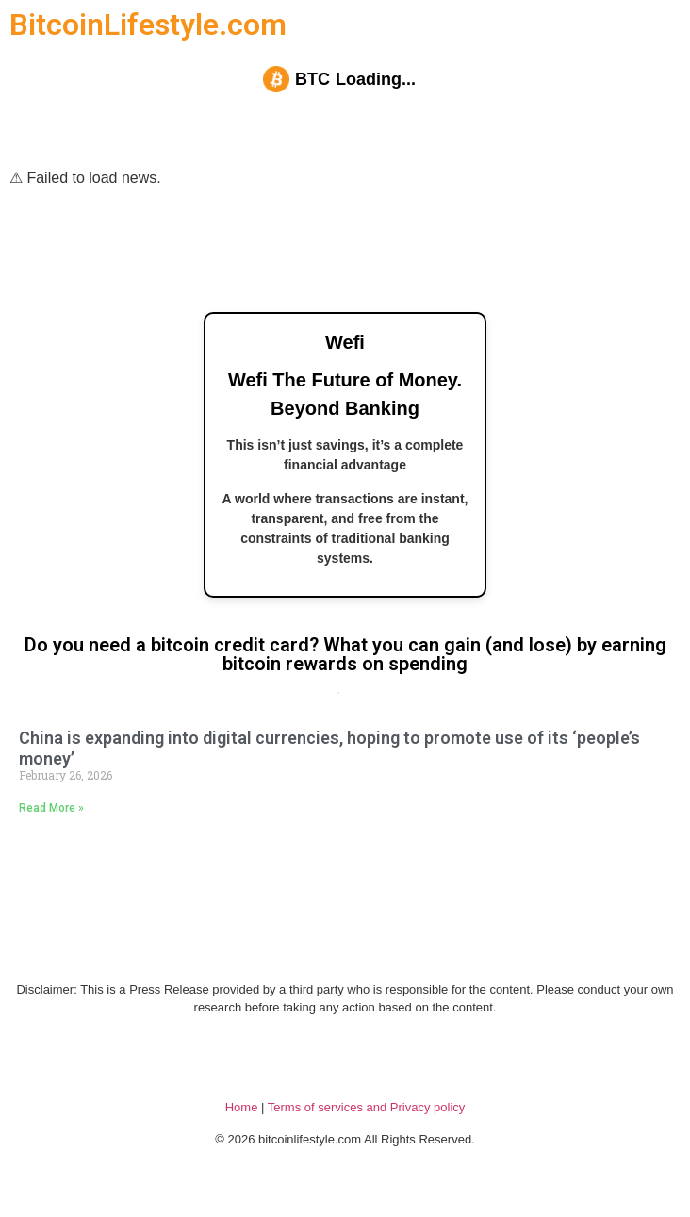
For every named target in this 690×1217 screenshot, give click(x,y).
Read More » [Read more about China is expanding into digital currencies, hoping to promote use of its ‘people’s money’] (51, 807)
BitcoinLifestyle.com (148, 24)
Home (241, 1107)
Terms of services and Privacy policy (367, 1107)
